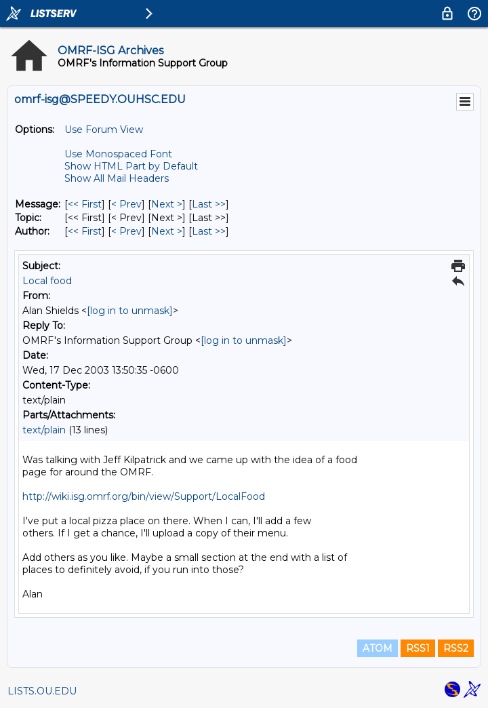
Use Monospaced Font (118, 154)
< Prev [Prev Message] (126, 204)
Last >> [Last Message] (209, 204)
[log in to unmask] (130, 310)
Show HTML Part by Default (131, 166)
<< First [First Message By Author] (85, 231)
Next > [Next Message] (166, 204)
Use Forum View (103, 129)
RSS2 (455, 648)
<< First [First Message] (85, 204)
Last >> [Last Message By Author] (209, 231)
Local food (47, 281)
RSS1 (418, 648)
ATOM (377, 648)
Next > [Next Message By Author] (166, 231)
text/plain (44, 430)
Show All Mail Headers (116, 178)
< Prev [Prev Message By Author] (126, 231)
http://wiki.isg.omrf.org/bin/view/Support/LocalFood (143, 496)
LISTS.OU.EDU (42, 691)
